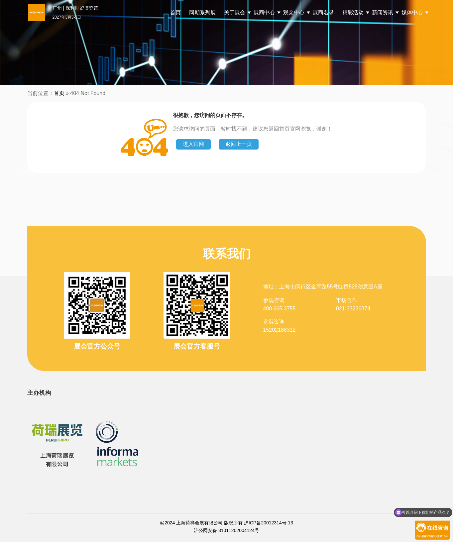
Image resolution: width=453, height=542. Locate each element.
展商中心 (264, 12)
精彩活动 (353, 12)
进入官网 (193, 144)
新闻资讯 (382, 12)
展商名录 (323, 12)
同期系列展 (202, 12)
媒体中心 (412, 12)
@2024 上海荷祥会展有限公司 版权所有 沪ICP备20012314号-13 (226, 522)
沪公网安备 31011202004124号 (226, 530)
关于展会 (234, 12)
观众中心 (293, 12)
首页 (175, 12)
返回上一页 (238, 144)
